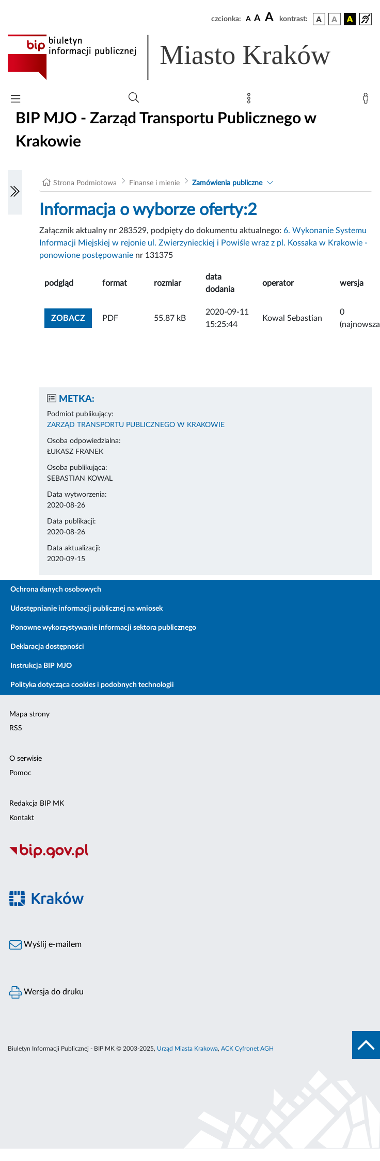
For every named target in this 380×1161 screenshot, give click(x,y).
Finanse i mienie (154, 183)
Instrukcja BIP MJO (41, 665)
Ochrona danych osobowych (55, 589)
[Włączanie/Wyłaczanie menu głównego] (15, 100)
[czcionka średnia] (257, 19)
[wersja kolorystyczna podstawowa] (319, 19)
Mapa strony (29, 714)
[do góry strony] (366, 1045)
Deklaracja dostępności (47, 646)
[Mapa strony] (251, 100)
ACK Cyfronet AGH (247, 1048)
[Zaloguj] (367, 100)
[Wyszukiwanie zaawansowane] (134, 98)
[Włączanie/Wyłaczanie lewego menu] (15, 192)
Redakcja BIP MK (36, 803)
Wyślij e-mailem (45, 945)
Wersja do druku (46, 992)
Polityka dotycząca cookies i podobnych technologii (92, 685)
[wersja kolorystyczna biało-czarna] (334, 19)
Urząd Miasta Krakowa (187, 1048)
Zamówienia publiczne (227, 183)
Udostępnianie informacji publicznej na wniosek (86, 608)
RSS (15, 728)
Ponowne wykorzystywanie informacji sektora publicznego (103, 627)
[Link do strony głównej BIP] (184, 57)
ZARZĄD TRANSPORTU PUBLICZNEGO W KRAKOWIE (136, 425)
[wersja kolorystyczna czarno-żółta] (350, 19)
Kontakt (21, 818)
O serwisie (25, 758)
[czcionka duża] (270, 17)
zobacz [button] (71, 317)
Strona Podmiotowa (85, 183)
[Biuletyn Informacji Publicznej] (190, 857)
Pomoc (20, 773)
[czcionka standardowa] (248, 18)
